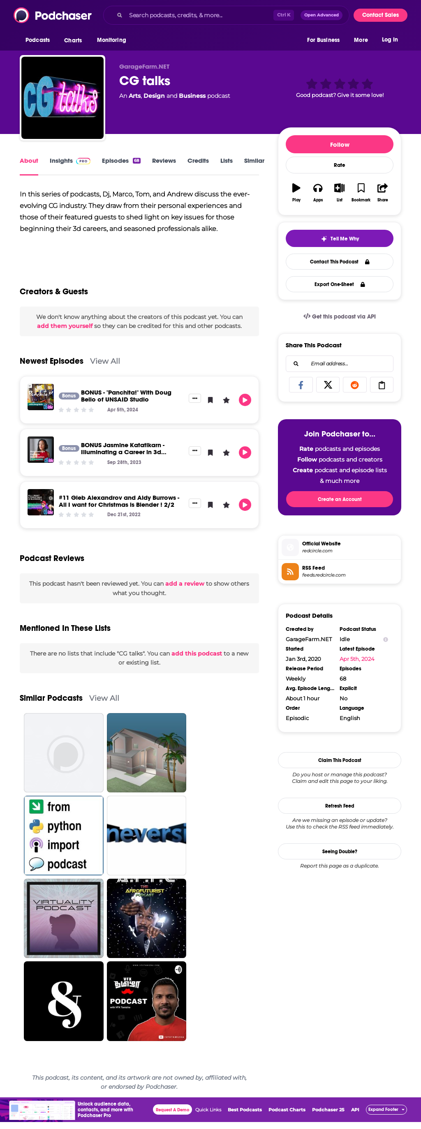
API (355, 1117)
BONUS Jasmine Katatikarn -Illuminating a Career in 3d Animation (122, 459)
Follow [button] (339, 144)
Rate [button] (339, 165)
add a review (184, 591)
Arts (135, 95)
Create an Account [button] (340, 499)
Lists (226, 160)
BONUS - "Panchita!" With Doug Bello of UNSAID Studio (126, 403)
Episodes (121, 160)
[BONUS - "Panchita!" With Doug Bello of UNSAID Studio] (41, 404)
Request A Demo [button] (173, 1117)
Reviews (164, 160)
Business (192, 95)
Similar (254, 160)
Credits (198, 160)
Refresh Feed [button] (339, 806)
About (29, 160)
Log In (390, 40)
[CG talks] (62, 98)
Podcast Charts (286, 1117)
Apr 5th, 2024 (357, 659)
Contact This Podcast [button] (340, 262)
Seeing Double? (339, 851)
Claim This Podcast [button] (339, 760)
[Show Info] (385, 639)
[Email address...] (339, 364)
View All (105, 368)
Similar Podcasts (51, 705)
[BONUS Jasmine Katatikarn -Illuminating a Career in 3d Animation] (41, 457)
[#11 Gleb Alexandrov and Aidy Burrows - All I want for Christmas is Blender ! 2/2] (41, 509)
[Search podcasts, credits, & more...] (199, 15)
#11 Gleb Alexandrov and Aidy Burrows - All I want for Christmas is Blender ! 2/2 (119, 508)
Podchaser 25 (328, 1117)
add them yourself (65, 333)
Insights (70, 160)
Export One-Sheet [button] (340, 284)
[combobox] (226, 15)
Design (154, 95)
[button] (40, 40)
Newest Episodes (51, 368)
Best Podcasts (245, 1117)
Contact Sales (380, 15)
